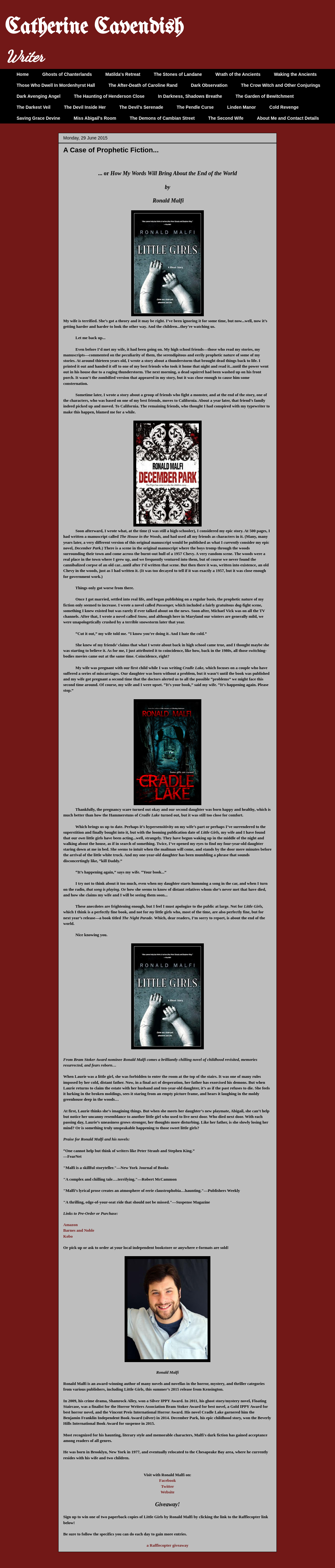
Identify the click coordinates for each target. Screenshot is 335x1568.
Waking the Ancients (295, 74)
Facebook (167, 1480)
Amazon (70, 1224)
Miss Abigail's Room (95, 118)
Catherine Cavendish (94, 27)
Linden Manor (241, 107)
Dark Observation (209, 85)
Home (23, 74)
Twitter (167, 1486)
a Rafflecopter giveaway (167, 1545)
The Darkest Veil (33, 107)
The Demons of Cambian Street (162, 118)
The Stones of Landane (178, 74)
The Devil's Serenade (141, 107)
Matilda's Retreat (123, 74)
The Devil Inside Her (85, 107)
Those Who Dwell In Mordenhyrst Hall (56, 85)
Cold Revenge (283, 107)
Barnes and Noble (78, 1230)
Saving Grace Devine (38, 118)
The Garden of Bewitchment (264, 96)
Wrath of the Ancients (237, 74)
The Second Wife (226, 118)
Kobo (68, 1236)
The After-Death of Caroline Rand (142, 85)
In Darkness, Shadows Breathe (190, 96)
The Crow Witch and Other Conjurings (280, 85)
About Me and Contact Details (288, 118)
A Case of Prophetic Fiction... (111, 150)
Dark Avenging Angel (38, 96)
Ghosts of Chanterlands (67, 74)
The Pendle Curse (195, 107)
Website (167, 1492)
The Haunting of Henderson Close (109, 96)
